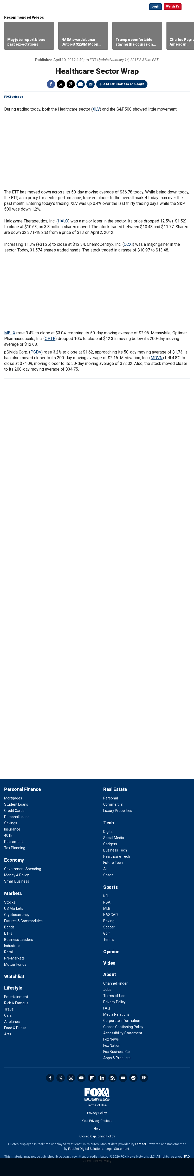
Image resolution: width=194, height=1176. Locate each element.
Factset (140, 1144)
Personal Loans (16, 817)
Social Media (113, 838)
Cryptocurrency (16, 915)
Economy (14, 860)
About (109, 974)
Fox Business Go (116, 1052)
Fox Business (21, 6)
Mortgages (13, 798)
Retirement (13, 842)
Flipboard (92, 1078)
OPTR (50, 338)
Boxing (108, 921)
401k (8, 835)
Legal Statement (117, 1149)
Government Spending (22, 869)
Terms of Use (114, 996)
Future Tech (113, 863)
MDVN (157, 357)
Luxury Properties (117, 811)
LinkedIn (102, 1078)
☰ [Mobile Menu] (188, 6)
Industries (12, 946)
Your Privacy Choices (97, 1121)
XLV (96, 109)
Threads (71, 84)
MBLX (9, 332)
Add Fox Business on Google (124, 84)
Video (109, 963)
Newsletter (123, 1078)
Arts (7, 1034)
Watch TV (172, 6)
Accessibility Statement (122, 1033)
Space (108, 875)
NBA (107, 902)
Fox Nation (111, 1045)
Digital (108, 831)
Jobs (107, 989)
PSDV (35, 352)
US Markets (13, 908)
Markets (13, 893)
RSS (112, 1078)
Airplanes (12, 1022)
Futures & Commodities (23, 921)
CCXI (128, 244)
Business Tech (115, 850)
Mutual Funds (15, 964)
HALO (63, 221)
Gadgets (110, 844)
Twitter (61, 84)
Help (97, 1128)
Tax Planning (14, 848)
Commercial (113, 804)
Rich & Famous (16, 1003)
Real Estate (115, 789)
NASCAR (110, 915)
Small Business (16, 881)
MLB (107, 908)
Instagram (71, 1078)
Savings (10, 823)
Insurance (12, 829)
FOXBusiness (13, 96)
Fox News (111, 1039)
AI (105, 869)
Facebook (51, 84)
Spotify (133, 1078)
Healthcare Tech (116, 856)
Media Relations (116, 1014)
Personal (110, 798)
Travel (9, 1009)
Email (90, 84)
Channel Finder (115, 983)
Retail (9, 952)
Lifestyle (13, 988)
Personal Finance (22, 789)
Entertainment (16, 997)
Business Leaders (18, 939)
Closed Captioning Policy (123, 1027)
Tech (108, 822)
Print (80, 84)
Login (155, 6)
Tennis (108, 939)
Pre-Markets (14, 958)
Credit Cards (14, 811)
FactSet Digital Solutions (85, 1149)
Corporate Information (121, 1021)
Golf (106, 933)
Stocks (9, 902)
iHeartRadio (144, 1078)
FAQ (106, 1008)
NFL (106, 896)
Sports (110, 887)
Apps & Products (117, 1058)
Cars (8, 1015)
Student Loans (16, 804)
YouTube (81, 1078)
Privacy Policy (114, 1002)
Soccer (109, 927)
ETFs (8, 933)
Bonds (9, 927)
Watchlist (14, 976)
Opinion (111, 951)
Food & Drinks (15, 1028)
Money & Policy (16, 875)
